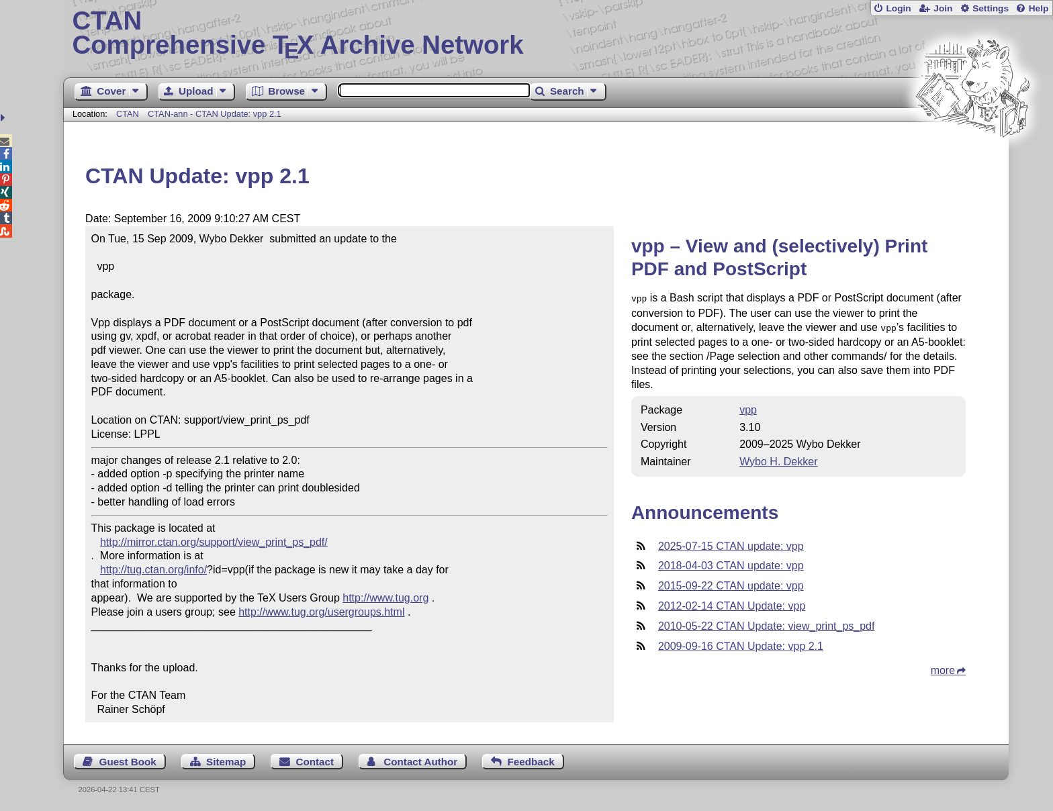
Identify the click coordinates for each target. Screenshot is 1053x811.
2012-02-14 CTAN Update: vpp (731, 603)
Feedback (531, 761)
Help (1039, 8)
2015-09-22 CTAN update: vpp (731, 583)
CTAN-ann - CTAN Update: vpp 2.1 (214, 114)
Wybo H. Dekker (778, 459)
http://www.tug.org (385, 598)
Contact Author (420, 761)
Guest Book (127, 761)
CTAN (127, 114)
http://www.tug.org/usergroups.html (321, 612)
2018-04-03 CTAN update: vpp (731, 563)
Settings (990, 8)
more (943, 667)
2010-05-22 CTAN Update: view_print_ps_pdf (766, 623)
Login (898, 8)
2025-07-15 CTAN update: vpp (731, 543)
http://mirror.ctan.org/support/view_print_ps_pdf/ (214, 542)
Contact (315, 761)
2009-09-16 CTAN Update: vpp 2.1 (740, 643)
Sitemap (226, 761)
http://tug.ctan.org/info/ (153, 569)
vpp (748, 407)
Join (942, 8)
